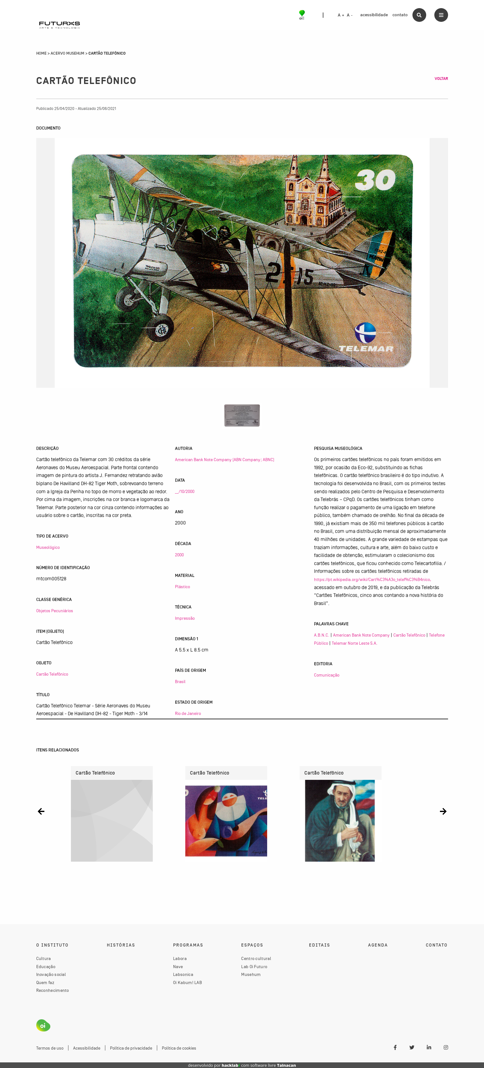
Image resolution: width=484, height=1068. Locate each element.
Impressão (185, 618)
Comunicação (326, 674)
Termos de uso (49, 1048)
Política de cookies (179, 1048)
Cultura (43, 958)
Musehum (251, 974)
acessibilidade (374, 14)
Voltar (441, 78)
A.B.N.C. (321, 634)
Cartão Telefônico (52, 674)
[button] (41, 811)
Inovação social (51, 974)
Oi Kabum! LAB (187, 982)
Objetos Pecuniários (54, 610)
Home (41, 53)
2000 (179, 554)
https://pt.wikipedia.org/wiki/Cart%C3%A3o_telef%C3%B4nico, (372, 579)
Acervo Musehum (67, 53)
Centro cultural (256, 958)
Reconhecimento (52, 990)
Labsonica (183, 974)
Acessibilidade (86, 1048)
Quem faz (45, 982)
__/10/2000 (184, 491)
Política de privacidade (131, 1048)
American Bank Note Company (361, 634)
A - (349, 15)
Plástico (182, 586)
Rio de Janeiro (188, 713)
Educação (45, 966)
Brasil (180, 681)
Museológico (48, 547)
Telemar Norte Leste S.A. (354, 643)
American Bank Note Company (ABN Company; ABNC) (224, 459)
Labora (180, 958)
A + (341, 15)
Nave (178, 966)
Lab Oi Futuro (254, 966)
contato (400, 14)
